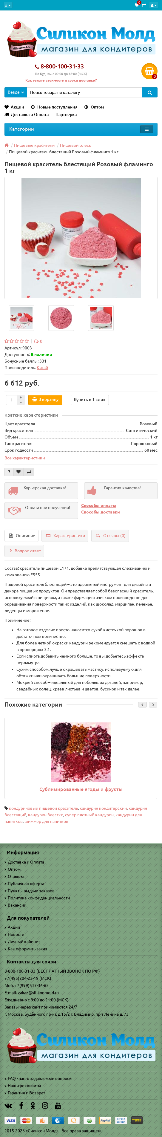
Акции (14, 107)
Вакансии (15, 905)
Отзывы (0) (111, 535)
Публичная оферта (24, 883)
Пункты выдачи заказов (29, 890)
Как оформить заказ (25, 948)
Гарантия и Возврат (24, 1092)
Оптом (94, 107)
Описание (22, 535)
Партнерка (66, 114)
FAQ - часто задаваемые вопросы (38, 1078)
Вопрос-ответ (25, 550)
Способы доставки (100, 512)
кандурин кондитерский (103, 808)
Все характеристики (24, 458)
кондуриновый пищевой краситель (43, 808)
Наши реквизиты (22, 1085)
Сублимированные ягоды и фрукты (81, 789)
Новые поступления (54, 107)
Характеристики (65, 535)
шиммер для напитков (46, 821)
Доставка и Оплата (26, 114)
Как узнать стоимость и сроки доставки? (61, 80)
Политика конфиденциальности (37, 897)
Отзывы (14, 876)
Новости (14, 934)
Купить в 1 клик (90, 399)
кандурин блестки (45, 814)
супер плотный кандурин (89, 814)
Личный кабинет (22, 941)
